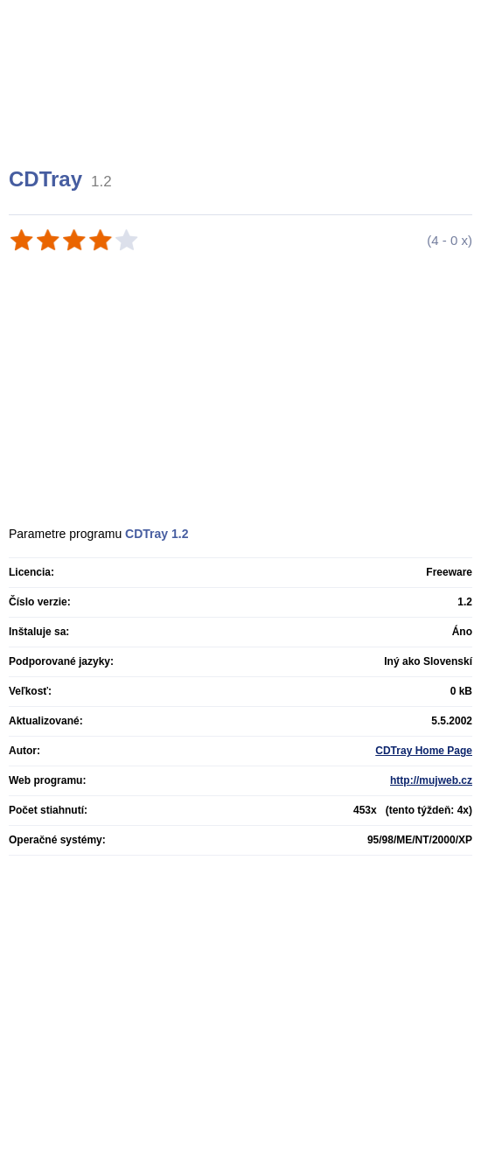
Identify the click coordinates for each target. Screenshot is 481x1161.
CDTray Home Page (423, 751)
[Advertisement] (242, 105)
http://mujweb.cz (431, 780)
